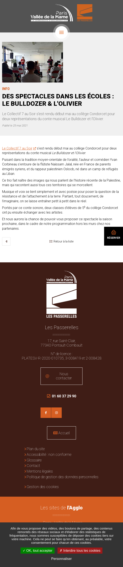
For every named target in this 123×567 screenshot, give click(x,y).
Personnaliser (61, 559)
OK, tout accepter (37, 550)
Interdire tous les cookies (80, 550)
